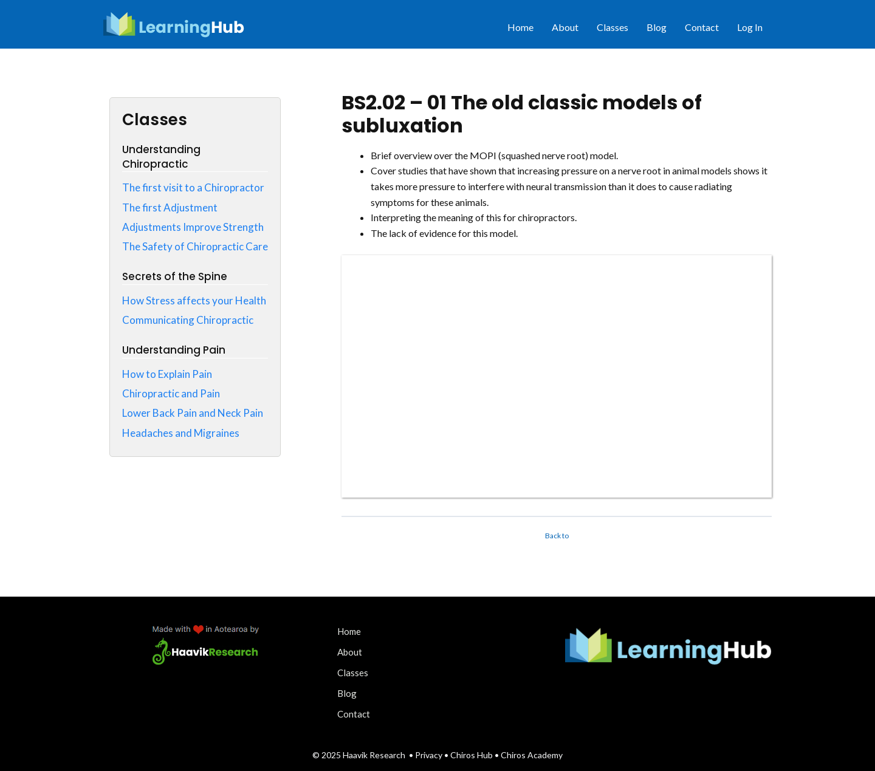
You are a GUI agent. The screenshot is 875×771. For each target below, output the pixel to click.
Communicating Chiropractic (187, 320)
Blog (657, 27)
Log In (750, 27)
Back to (557, 535)
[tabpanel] (556, 323)
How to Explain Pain (167, 374)
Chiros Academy (532, 755)
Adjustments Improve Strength (193, 227)
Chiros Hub (471, 755)
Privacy (429, 755)
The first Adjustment (170, 207)
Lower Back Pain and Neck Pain (192, 412)
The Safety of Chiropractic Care (195, 246)
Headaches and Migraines (180, 433)
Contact (702, 27)
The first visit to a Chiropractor (193, 187)
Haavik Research (374, 755)
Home (520, 27)
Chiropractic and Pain (171, 393)
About (565, 27)
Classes (612, 27)
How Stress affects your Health (194, 300)
